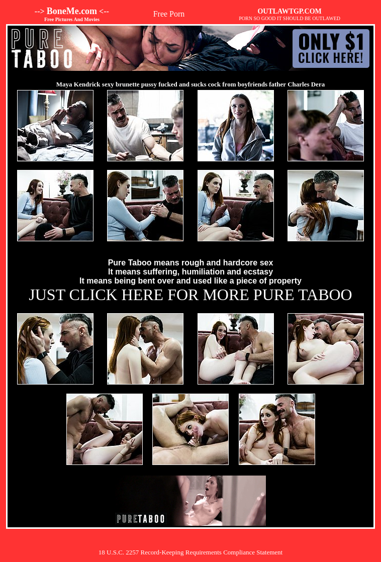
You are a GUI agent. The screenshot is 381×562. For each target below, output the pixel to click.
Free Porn (169, 14)
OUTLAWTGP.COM (289, 11)
